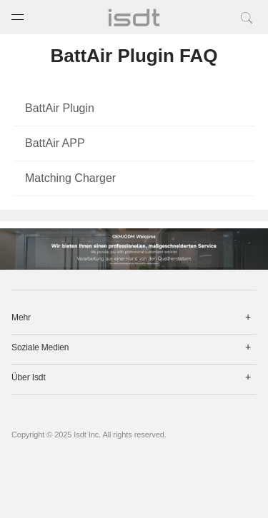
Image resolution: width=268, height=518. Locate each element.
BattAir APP (55, 143)
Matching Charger (70, 178)
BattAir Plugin (59, 108)
